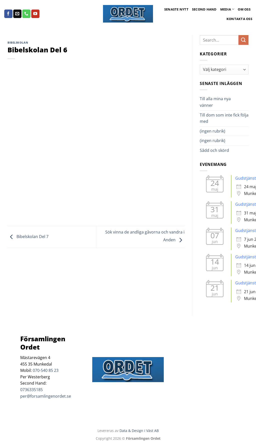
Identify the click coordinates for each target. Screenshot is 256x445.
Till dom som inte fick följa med (224, 118)
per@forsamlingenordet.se (45, 396)
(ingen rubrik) (212, 131)
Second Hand (204, 9)
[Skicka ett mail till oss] (17, 14)
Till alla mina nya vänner (215, 102)
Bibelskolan (18, 42)
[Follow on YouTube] (35, 14)
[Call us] (26, 14)
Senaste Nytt (176, 9)
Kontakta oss (239, 19)
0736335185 (31, 389)
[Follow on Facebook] (8, 14)
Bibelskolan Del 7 (28, 237)
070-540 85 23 (45, 370)
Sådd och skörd (214, 150)
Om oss (244, 9)
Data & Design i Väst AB (139, 430)
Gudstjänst (245, 178)
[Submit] (243, 40)
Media (227, 9)
